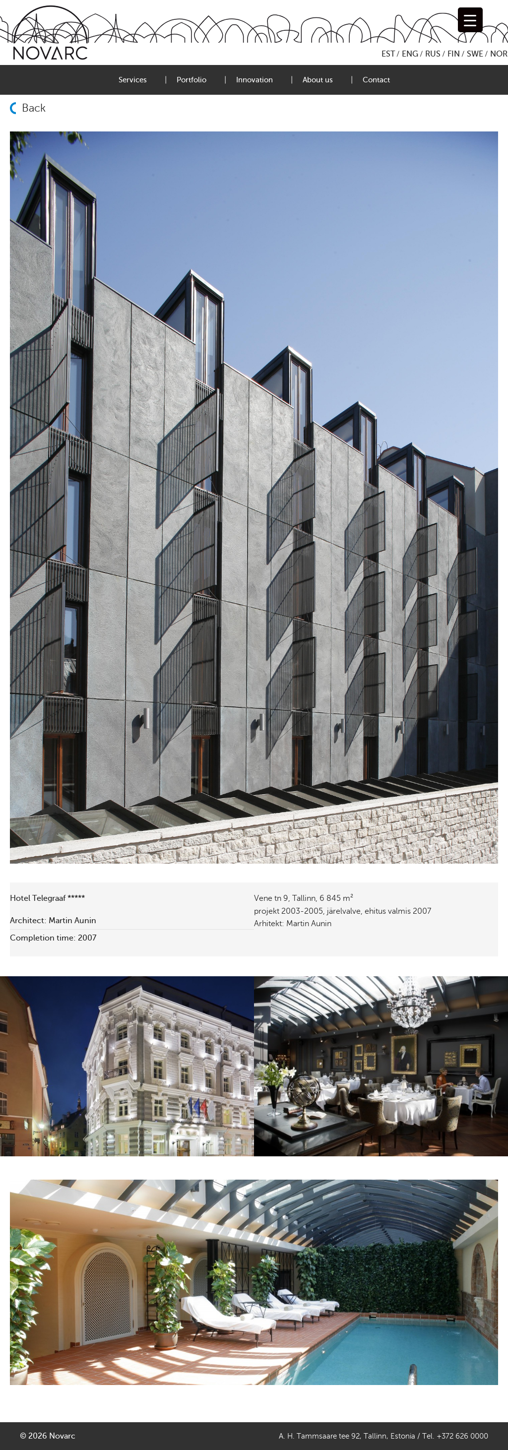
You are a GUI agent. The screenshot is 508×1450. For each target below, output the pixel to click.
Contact (376, 80)
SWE (475, 54)
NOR (499, 54)
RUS (433, 54)
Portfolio (191, 80)
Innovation (254, 80)
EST (388, 54)
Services (133, 80)
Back (34, 108)
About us (318, 80)
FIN (453, 54)
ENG (410, 54)
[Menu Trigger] (470, 19)
